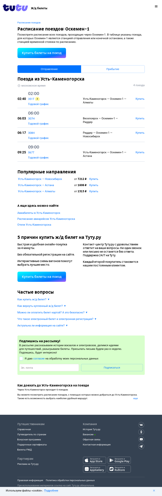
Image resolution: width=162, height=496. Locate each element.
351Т (31, 99)
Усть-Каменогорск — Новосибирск (40, 179)
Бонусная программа (29, 439)
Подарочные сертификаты (32, 444)
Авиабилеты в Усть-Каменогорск (38, 213)
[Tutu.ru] (15, 8)
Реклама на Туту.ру (28, 464)
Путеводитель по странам (31, 434)
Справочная (24, 429)
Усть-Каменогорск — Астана (36, 185)
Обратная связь (92, 439)
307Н (31, 118)
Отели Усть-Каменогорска (34, 224)
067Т (31, 152)
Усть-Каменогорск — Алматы (36, 191)
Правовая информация (30, 480)
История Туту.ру (91, 429)
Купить (93, 179)
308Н (31, 133)
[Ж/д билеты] (39, 8)
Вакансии (88, 434)
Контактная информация (97, 444)
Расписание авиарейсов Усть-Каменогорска (46, 219)
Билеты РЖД (24, 449)
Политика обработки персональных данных (70, 480)
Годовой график (38, 104)
